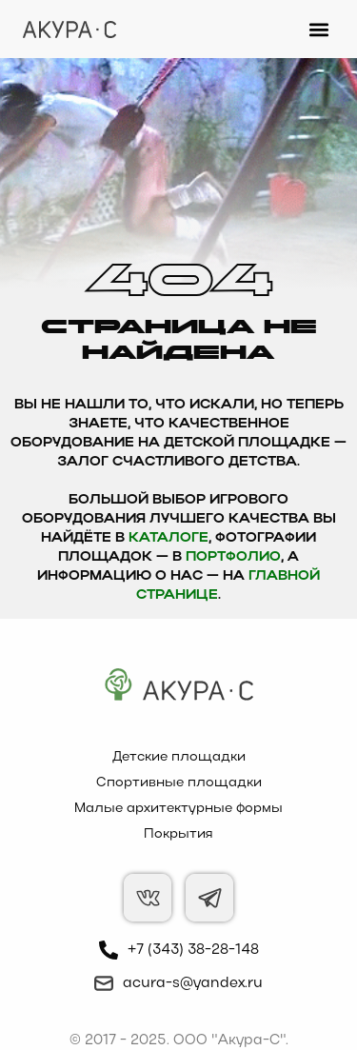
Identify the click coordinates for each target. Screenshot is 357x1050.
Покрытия (178, 834)
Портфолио (233, 557)
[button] (318, 29)
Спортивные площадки (179, 783)
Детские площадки (179, 757)
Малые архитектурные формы (178, 809)
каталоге (168, 538)
